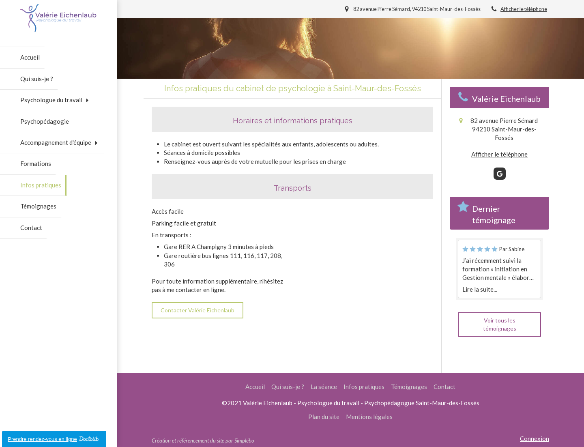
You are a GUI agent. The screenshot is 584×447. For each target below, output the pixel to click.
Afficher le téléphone (523, 9)
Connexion (534, 438)
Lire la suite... (479, 289)
